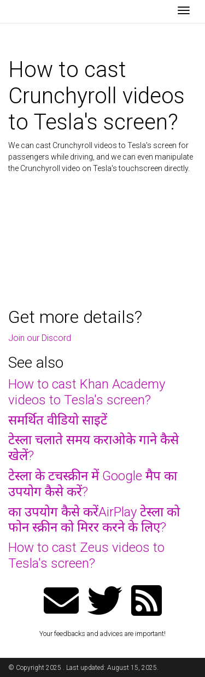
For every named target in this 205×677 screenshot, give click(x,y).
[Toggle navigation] (183, 11)
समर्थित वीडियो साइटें (57, 420)
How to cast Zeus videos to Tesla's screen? (86, 555)
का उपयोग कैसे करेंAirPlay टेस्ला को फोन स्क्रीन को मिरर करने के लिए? (94, 519)
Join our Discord (39, 338)
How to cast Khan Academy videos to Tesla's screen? (86, 392)
